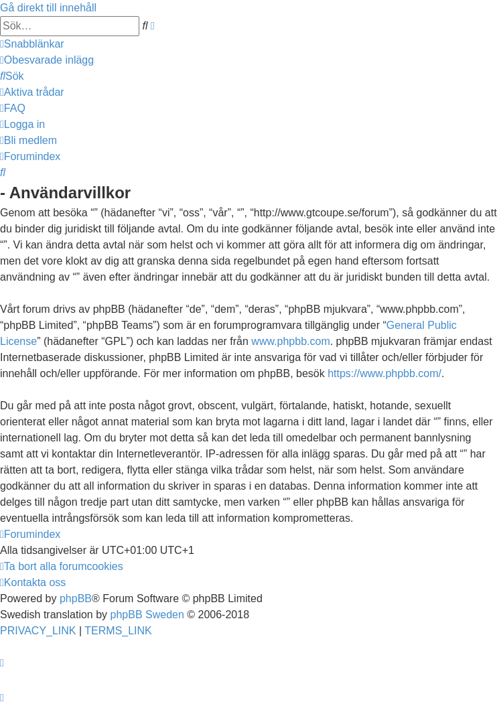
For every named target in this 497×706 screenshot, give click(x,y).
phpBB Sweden (147, 614)
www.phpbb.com (290, 341)
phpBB (76, 598)
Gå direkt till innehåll (48, 7)
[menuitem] (47, 60)
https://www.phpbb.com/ (384, 373)
